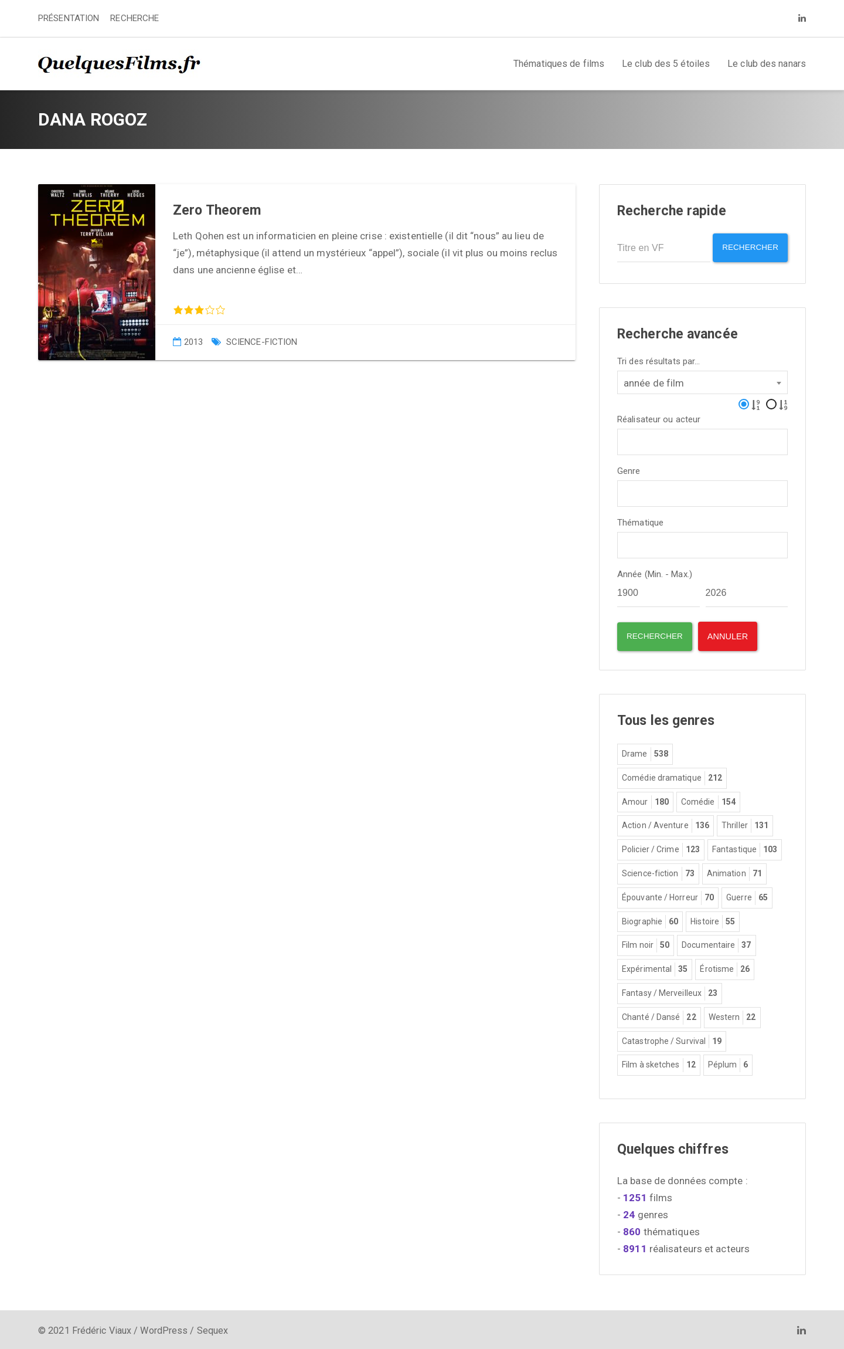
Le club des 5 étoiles (666, 63)
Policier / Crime (661, 848)
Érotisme (725, 968)
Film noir (645, 944)
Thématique (640, 520)
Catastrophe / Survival (672, 1039)
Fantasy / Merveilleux (669, 991)
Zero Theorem (217, 210)
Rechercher (747, 248)
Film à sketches (659, 1063)
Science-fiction (262, 342)
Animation (734, 872)
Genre (629, 469)
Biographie (650, 920)
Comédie (708, 800)
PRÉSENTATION (68, 18)
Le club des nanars (766, 63)
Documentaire (716, 944)
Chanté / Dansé (659, 1015)
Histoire (712, 920)
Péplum (728, 1063)
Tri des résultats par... (658, 359)
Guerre (747, 896)
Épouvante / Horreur (668, 896)
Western (732, 1015)
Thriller (745, 824)
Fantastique (744, 848)
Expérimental (655, 968)
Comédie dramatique (672, 776)
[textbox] (624, 438)
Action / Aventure (665, 824)
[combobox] (702, 380)
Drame (645, 752)
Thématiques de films (558, 63)
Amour (645, 800)
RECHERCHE (134, 18)
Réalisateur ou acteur (658, 417)
